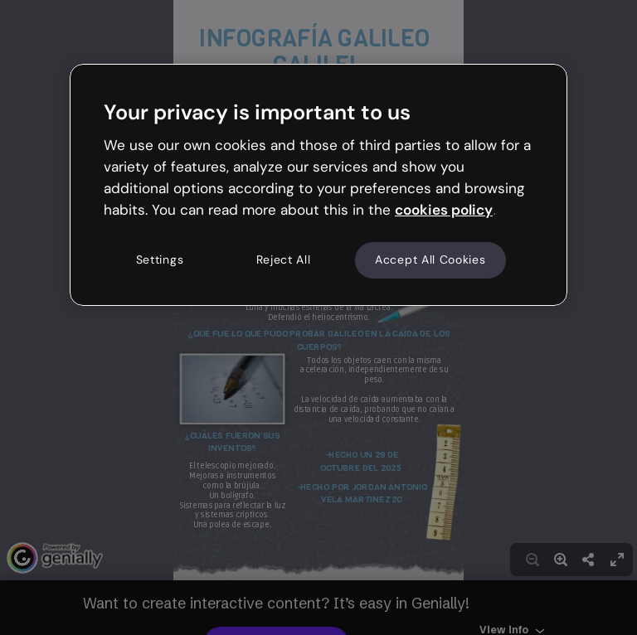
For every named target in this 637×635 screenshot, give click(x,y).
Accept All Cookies (430, 260)
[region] (318, 185)
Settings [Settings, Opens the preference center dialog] (160, 260)
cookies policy (444, 210)
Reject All (283, 260)
